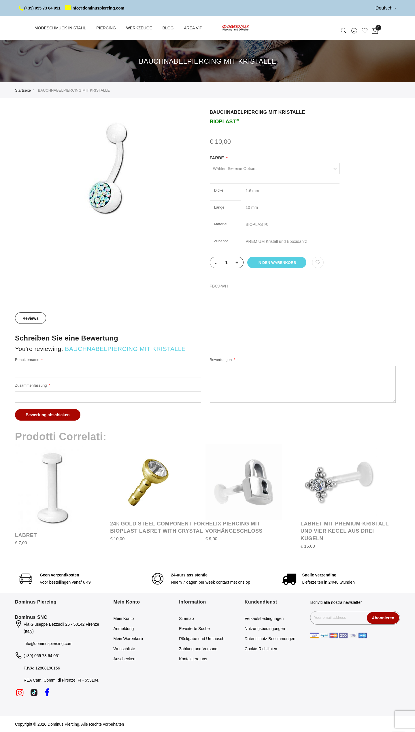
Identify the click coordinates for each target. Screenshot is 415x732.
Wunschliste (124, 648)
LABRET (26, 535)
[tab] (30, 318)
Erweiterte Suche (194, 628)
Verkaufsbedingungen (264, 618)
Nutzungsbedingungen (265, 628)
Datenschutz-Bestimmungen (270, 638)
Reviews (30, 318)
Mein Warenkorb (128, 638)
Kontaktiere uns (193, 659)
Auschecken (124, 659)
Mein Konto (124, 618)
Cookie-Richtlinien (261, 648)
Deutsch (386, 7)
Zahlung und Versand (198, 648)
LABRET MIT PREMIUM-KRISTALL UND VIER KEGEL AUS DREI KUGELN (345, 531)
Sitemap (186, 618)
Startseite (23, 90)
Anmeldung (124, 628)
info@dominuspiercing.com (95, 8)
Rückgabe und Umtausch (201, 638)
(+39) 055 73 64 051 (40, 8)
